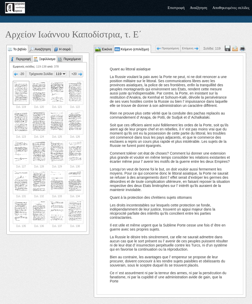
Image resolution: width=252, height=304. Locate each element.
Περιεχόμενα (72, 59)
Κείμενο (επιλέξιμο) (135, 49)
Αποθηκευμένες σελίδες (230, 8)
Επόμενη (187, 48)
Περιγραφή (23, 59)
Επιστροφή (176, 8)
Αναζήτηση (198, 8)
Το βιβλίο (19, 49)
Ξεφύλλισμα (47, 59)
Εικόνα (106, 49)
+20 (74, 74)
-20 (22, 74)
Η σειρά (65, 49)
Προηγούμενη (170, 48)
